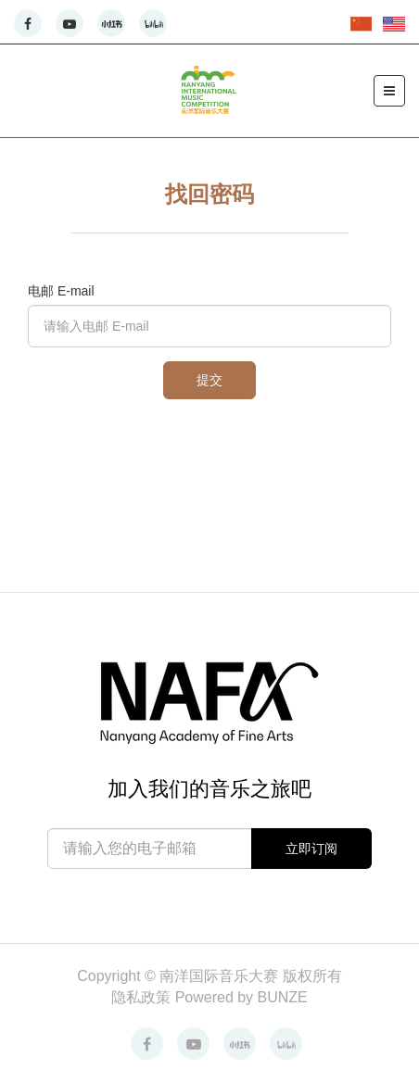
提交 (209, 379)
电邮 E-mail (61, 290)
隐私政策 (142, 997)
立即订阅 (311, 848)
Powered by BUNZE (241, 997)
